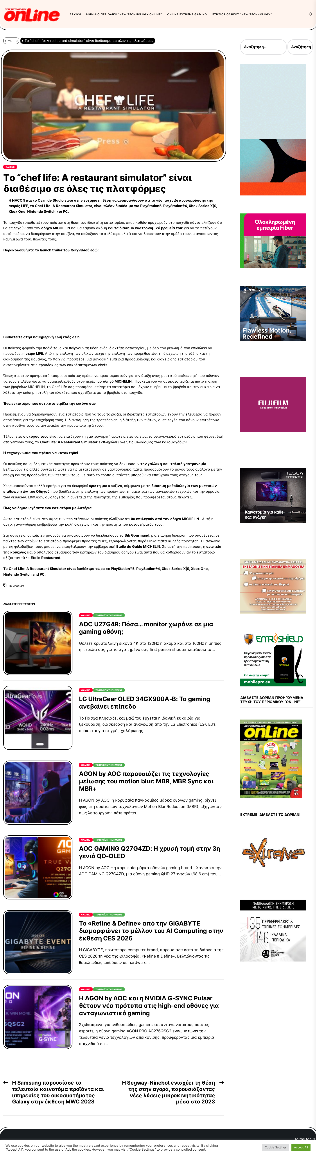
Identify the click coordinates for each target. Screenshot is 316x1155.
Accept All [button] (301, 1147)
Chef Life (18, 585)
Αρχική (75, 14)
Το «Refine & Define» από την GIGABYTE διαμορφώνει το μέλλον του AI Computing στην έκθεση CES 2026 (151, 931)
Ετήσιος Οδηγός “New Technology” (242, 14)
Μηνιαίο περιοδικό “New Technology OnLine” (124, 14)
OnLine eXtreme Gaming (187, 14)
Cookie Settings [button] (276, 1147)
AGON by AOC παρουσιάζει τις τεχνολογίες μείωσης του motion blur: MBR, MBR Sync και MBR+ (146, 781)
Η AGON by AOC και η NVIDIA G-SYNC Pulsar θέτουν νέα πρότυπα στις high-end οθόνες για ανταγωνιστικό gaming (149, 1005)
